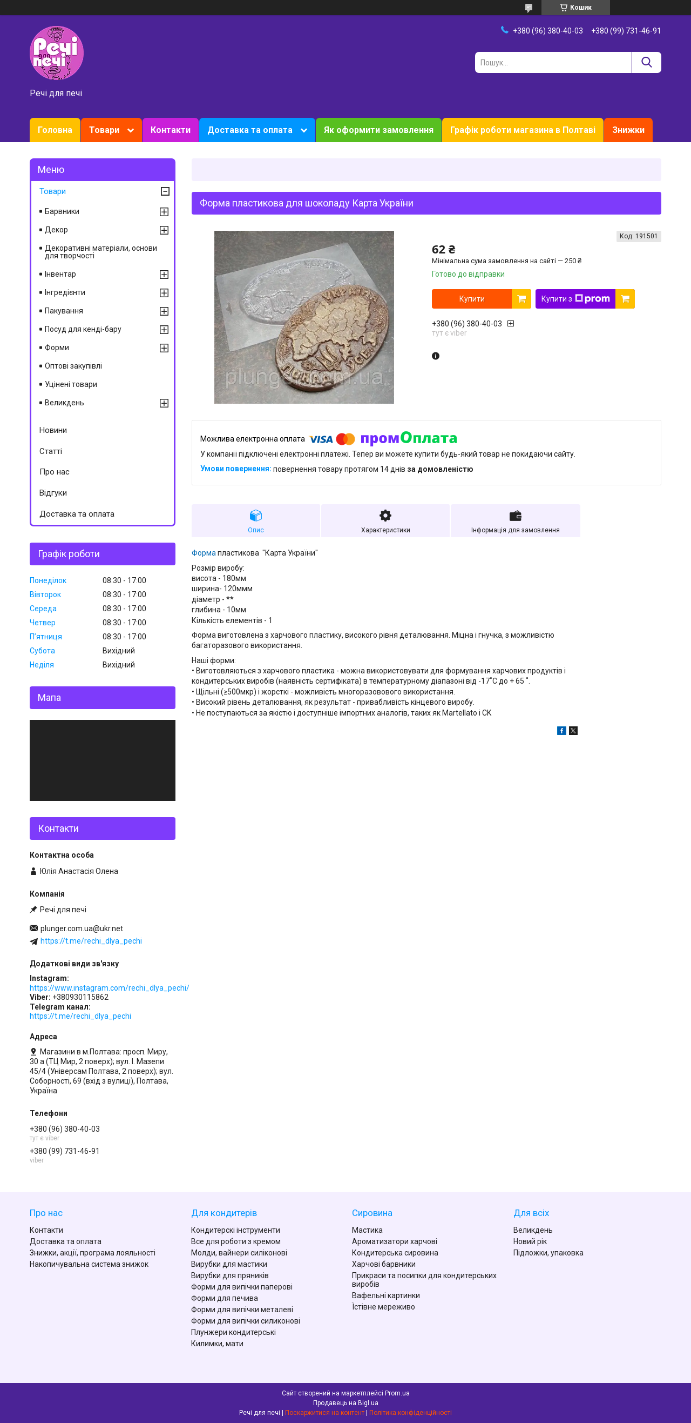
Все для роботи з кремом (236, 1241)
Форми (57, 347)
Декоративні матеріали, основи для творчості (101, 252)
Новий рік (530, 1241)
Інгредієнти (65, 292)
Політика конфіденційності (410, 1413)
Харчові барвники (384, 1264)
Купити (472, 299)
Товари (104, 130)
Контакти (171, 130)
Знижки (628, 130)
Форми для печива (224, 1298)
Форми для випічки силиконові (245, 1321)
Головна (55, 130)
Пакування (64, 310)
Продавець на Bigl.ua (345, 1403)
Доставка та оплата (250, 130)
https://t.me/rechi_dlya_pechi (91, 941)
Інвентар (60, 274)
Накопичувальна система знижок (89, 1264)
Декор (56, 229)
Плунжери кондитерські (233, 1332)
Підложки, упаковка (548, 1252)
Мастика (367, 1230)
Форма (204, 553)
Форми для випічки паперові (242, 1286)
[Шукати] (646, 62)
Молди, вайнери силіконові (239, 1252)
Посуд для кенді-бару (83, 329)
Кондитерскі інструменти (235, 1230)
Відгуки (53, 493)
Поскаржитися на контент (324, 1413)
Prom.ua (397, 1393)
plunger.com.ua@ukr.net (81, 928)
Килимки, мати (217, 1343)
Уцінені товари (71, 384)
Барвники (62, 211)
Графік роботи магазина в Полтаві (522, 130)
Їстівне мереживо (383, 1306)
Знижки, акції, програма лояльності (92, 1252)
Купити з (575, 299)
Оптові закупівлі (73, 366)
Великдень (64, 402)
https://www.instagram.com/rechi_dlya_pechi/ (109, 988)
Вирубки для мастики (229, 1264)
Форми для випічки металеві (242, 1309)
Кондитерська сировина (395, 1252)
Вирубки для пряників (230, 1275)
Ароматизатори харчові (394, 1241)
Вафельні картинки (386, 1295)
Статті (50, 451)
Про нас (54, 472)
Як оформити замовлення (378, 130)
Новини (53, 430)
